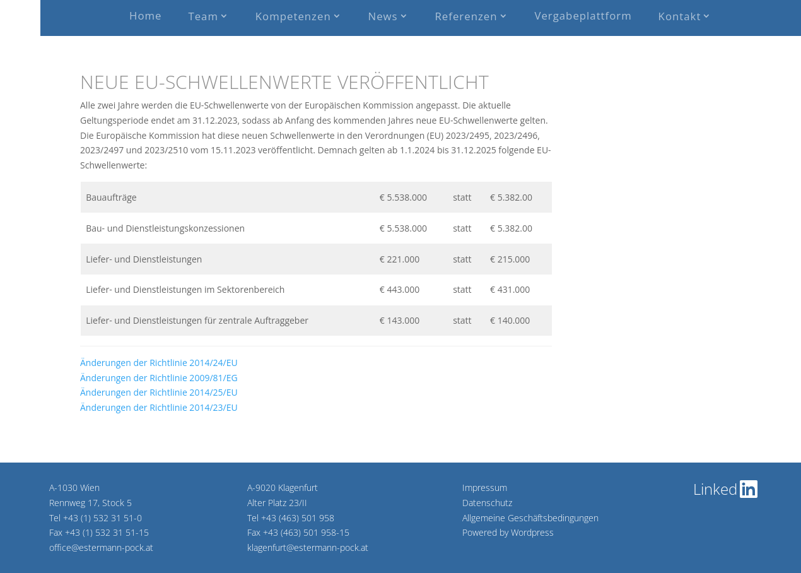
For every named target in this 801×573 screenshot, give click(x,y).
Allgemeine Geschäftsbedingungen (530, 518)
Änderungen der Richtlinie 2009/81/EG (159, 378)
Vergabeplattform (582, 15)
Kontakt (679, 16)
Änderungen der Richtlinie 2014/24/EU (159, 363)
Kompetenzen (293, 16)
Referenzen (466, 16)
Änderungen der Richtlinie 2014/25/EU (159, 392)
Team (203, 16)
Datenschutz (487, 503)
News (383, 16)
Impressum (484, 487)
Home (145, 15)
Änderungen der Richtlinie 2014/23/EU (159, 407)
